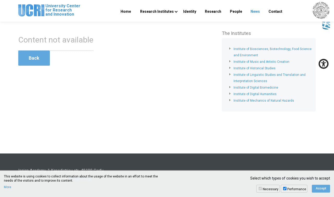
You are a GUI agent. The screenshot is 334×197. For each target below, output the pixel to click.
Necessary (270, 189)
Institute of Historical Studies (255, 68)
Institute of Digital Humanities (255, 94)
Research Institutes (157, 11)
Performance (296, 189)
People (236, 11)
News (255, 11)
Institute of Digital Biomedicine (256, 87)
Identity (189, 11)
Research (213, 11)
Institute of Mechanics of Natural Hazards (264, 100)
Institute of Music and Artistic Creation (261, 62)
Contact (275, 11)
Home (126, 11)
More (7, 187)
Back (34, 58)
